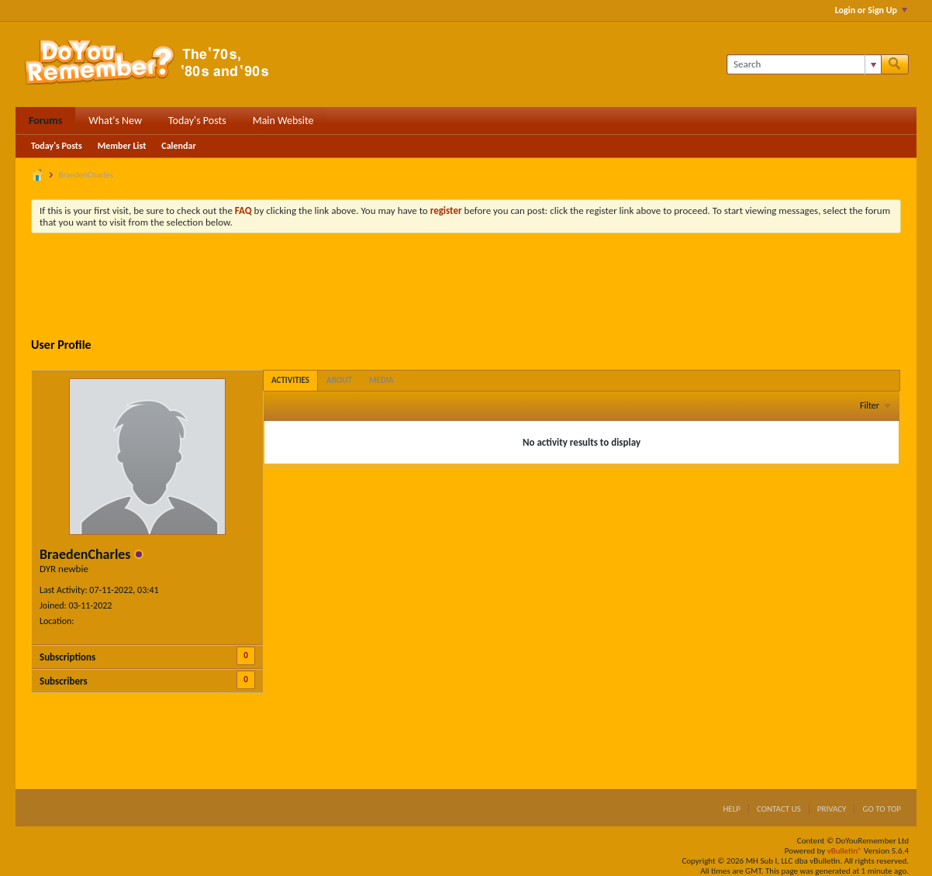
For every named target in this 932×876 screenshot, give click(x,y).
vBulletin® (844, 851)
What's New (115, 120)
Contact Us (779, 809)
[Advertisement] (466, 287)
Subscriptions (67, 657)
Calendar (178, 145)
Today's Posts (197, 120)
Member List (122, 145)
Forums (45, 120)
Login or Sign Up (871, 10)
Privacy (832, 809)
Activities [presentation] (290, 380)
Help (731, 809)
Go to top (881, 809)
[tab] (290, 380)
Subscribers (64, 681)
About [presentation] (339, 380)
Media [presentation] (381, 380)
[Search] (804, 64)
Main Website (283, 120)
